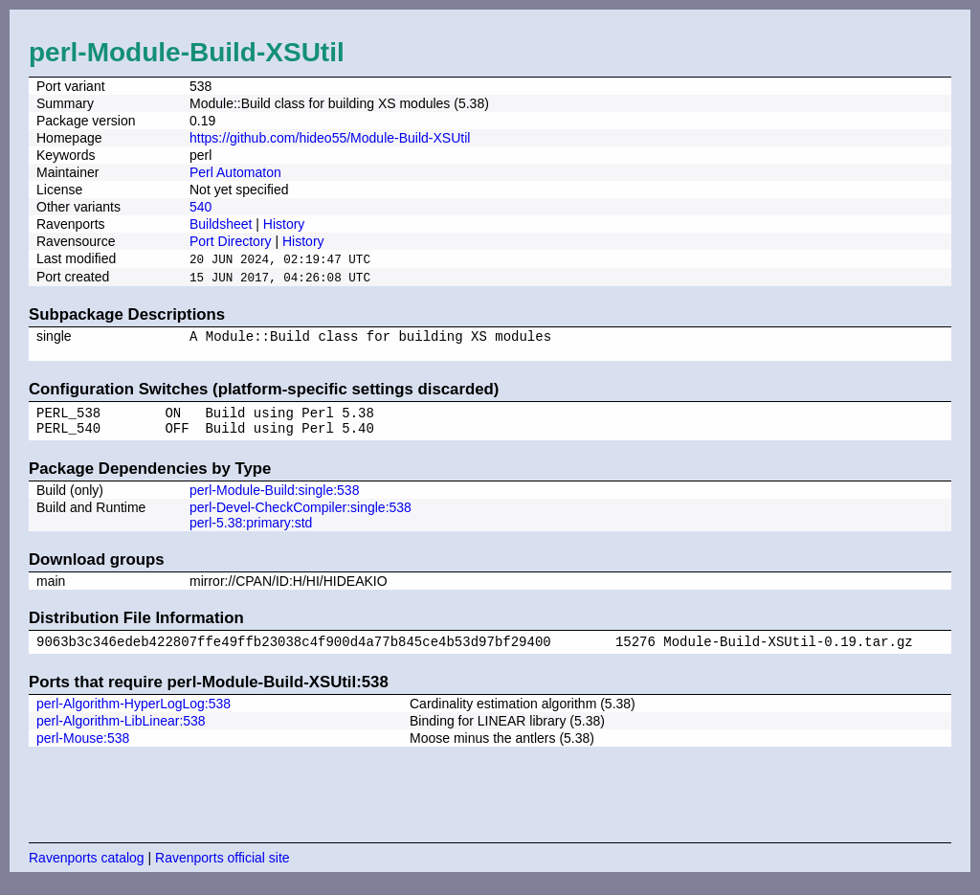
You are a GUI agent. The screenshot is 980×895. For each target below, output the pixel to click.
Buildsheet (220, 224)
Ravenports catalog (87, 871)
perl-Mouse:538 (82, 751)
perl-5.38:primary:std (250, 533)
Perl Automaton (235, 172)
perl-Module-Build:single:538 (274, 500)
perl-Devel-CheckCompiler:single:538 (300, 518)
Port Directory (230, 241)
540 (200, 206)
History (284, 224)
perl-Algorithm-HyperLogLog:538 (133, 717)
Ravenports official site (222, 871)
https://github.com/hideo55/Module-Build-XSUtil (329, 137)
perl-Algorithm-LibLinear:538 (121, 734)
